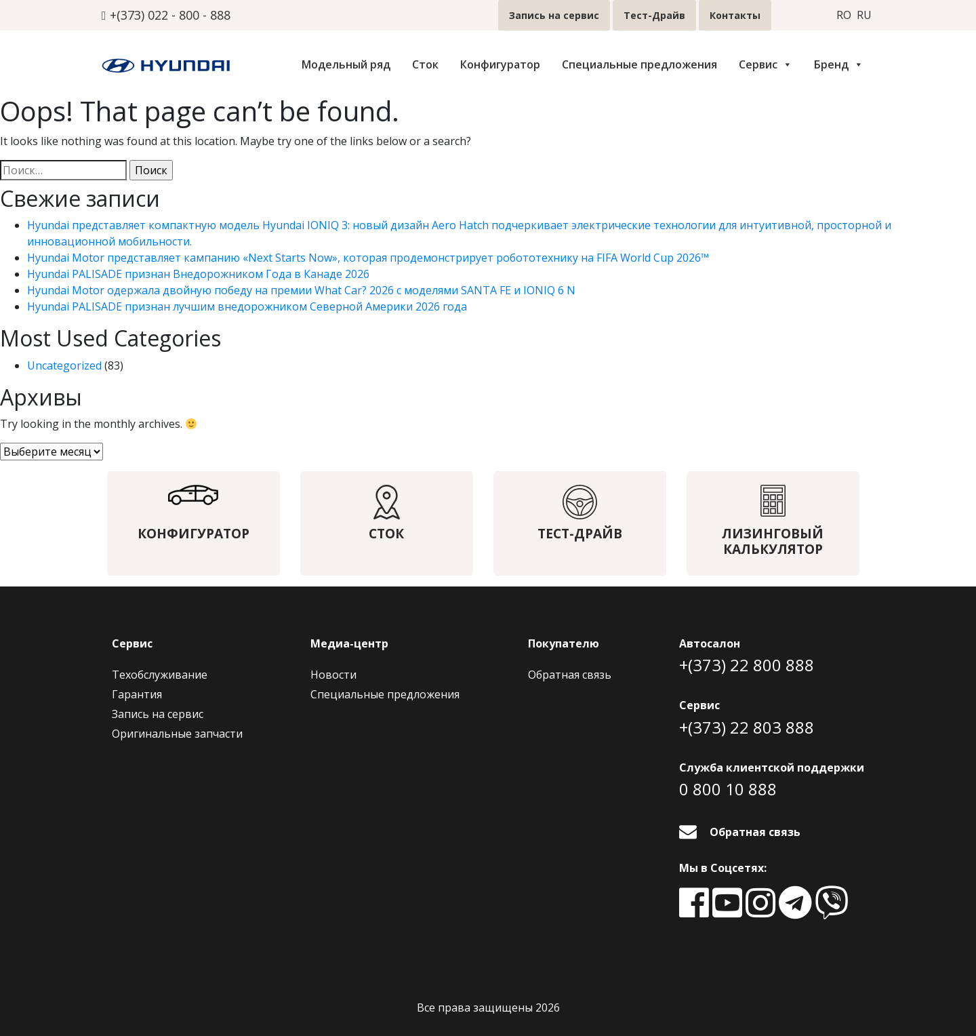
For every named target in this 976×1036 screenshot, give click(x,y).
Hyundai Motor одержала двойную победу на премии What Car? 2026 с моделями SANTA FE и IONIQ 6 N (301, 290)
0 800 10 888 (728, 789)
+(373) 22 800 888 (746, 665)
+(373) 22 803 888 (746, 727)
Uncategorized (64, 365)
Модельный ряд (346, 64)
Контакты (735, 15)
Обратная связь (569, 674)
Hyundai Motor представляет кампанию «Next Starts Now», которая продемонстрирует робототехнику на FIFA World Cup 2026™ (368, 257)
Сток (425, 64)
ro (843, 15)
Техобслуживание (159, 674)
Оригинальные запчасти (177, 733)
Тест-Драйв (654, 15)
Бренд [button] (838, 64)
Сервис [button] (765, 64)
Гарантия (137, 694)
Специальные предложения (639, 64)
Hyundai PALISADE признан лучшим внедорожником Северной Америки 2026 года (247, 306)
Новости (333, 674)
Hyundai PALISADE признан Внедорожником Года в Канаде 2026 (198, 273)
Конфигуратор (500, 64)
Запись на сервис (554, 15)
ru (864, 15)
